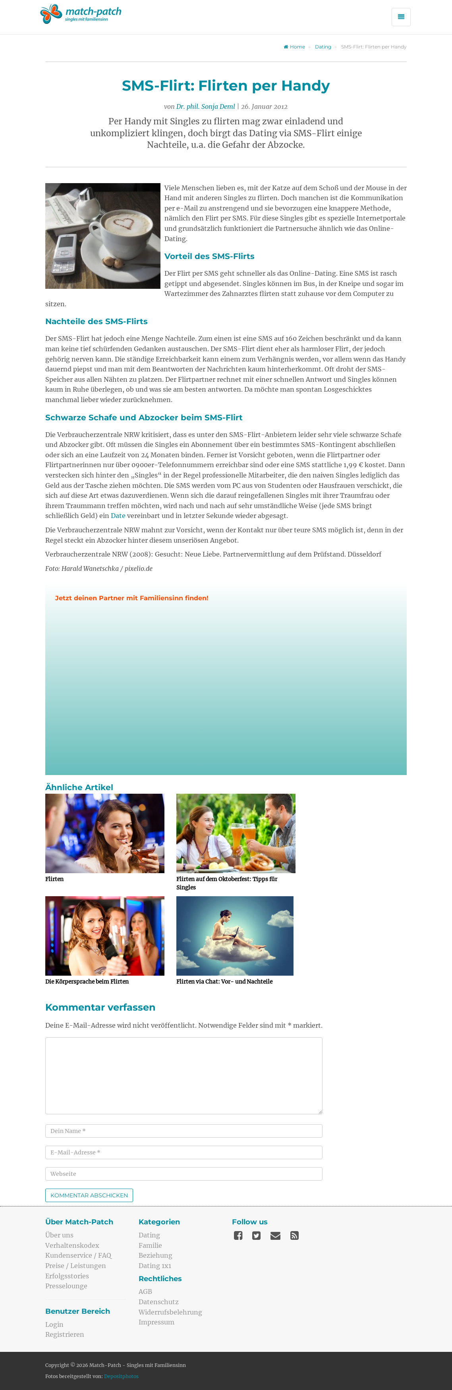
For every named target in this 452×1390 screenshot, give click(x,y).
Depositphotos (121, 1376)
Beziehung (155, 1255)
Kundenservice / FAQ (78, 1255)
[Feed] (294, 1235)
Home (294, 47)
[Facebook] (238, 1235)
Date (118, 516)
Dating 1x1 (155, 1266)
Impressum (156, 1322)
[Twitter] (256, 1235)
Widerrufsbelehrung (170, 1312)
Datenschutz (159, 1302)
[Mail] (275, 1235)
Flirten (54, 879)
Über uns (59, 1235)
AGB (145, 1291)
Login (54, 1324)
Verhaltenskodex (72, 1245)
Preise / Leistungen (75, 1266)
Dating (323, 47)
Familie (150, 1245)
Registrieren (64, 1334)
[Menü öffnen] (401, 17)
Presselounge (66, 1286)
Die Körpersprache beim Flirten (87, 981)
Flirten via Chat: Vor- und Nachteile (224, 981)
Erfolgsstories (67, 1276)
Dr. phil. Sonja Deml (205, 106)
